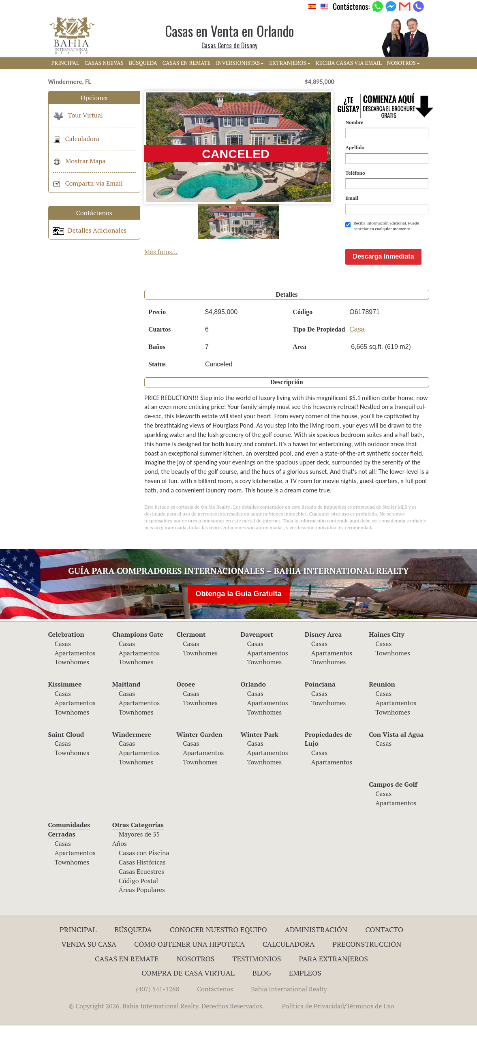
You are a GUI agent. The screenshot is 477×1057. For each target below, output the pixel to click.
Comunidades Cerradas (69, 861)
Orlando (253, 715)
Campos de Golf (393, 815)
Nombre (354, 122)
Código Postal (138, 912)
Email (351, 198)
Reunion (382, 715)
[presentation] (406, 251)
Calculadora (76, 138)
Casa (356, 360)
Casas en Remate (126, 990)
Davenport (256, 665)
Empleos (305, 1004)
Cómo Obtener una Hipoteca (189, 975)
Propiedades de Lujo (328, 771)
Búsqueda (133, 961)
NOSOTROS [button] (403, 62)
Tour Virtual (78, 115)
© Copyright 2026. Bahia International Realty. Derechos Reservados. (166, 1037)
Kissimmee (65, 715)
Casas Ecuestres (141, 903)
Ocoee (185, 715)
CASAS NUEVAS (103, 62)
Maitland (126, 715)
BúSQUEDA (143, 62)
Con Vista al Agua (396, 766)
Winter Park (259, 766)
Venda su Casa (89, 975)
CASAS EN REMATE (187, 62)
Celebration (66, 665)
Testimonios (256, 990)
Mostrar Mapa (79, 160)
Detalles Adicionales (90, 230)
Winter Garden (199, 766)
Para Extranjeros (333, 990)
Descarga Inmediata (383, 288)
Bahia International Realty (289, 1020)
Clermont (190, 665)
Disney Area (323, 665)
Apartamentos (75, 684)
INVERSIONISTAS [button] (240, 62)
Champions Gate (137, 665)
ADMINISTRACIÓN (316, 961)
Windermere (131, 766)
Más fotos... (161, 251)
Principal (78, 961)
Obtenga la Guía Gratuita (238, 625)
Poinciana (320, 715)
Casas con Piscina (144, 884)
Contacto (384, 961)
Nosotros (195, 990)
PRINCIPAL (65, 62)
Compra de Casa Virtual (188, 1004)
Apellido (354, 147)
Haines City (386, 665)
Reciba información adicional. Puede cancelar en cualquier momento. (382, 225)
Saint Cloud (66, 766)
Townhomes (72, 693)
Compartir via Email (88, 183)
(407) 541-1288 (157, 1020)
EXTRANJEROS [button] (289, 62)
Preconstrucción (366, 975)
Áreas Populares (142, 921)
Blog (261, 1004)
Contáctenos (215, 1020)
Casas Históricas (142, 893)
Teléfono (355, 173)
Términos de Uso (370, 1037)
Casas (63, 675)
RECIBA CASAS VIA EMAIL (349, 62)
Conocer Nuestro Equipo (218, 961)
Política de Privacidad (313, 1037)
